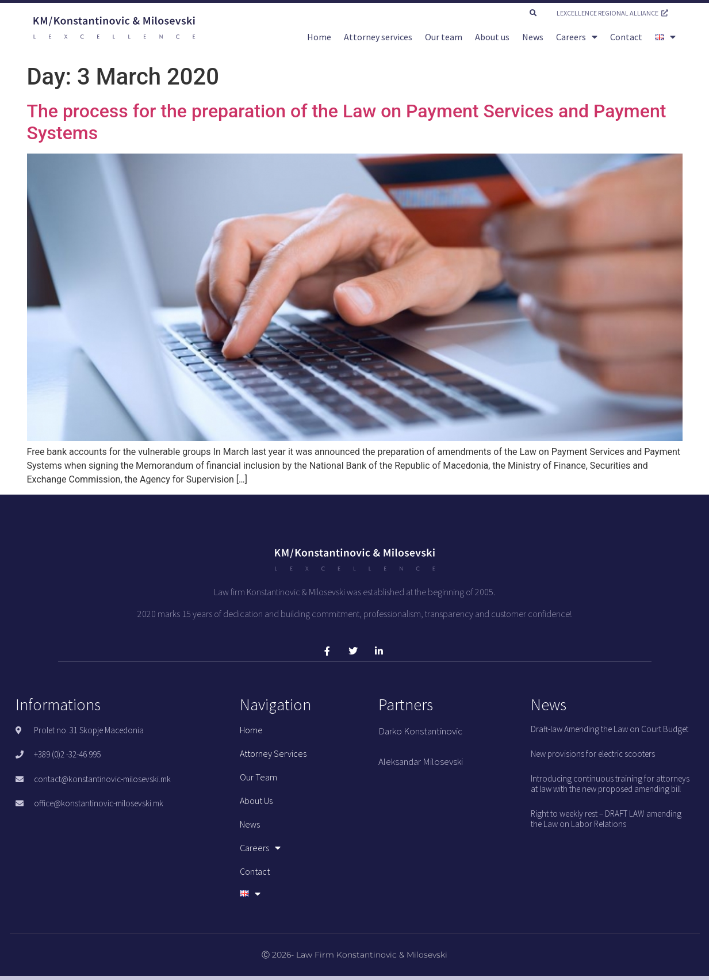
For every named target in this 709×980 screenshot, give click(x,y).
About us (492, 37)
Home (319, 37)
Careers (576, 36)
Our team (443, 37)
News (532, 37)
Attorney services (378, 37)
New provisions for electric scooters (593, 753)
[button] (533, 13)
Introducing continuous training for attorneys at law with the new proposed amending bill (610, 783)
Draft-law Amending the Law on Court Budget (609, 728)
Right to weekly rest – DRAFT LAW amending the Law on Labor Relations (606, 818)
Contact (626, 37)
